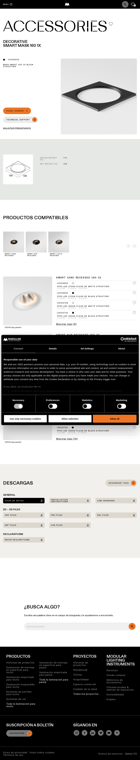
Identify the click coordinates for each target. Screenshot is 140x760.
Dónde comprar (116, 675)
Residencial (80, 669)
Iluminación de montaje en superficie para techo (20, 670)
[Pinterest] (117, 733)
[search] (132, 626)
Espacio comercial (84, 684)
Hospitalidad (81, 679)
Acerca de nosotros (110, 753)
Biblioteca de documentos (115, 681)
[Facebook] (84, 733)
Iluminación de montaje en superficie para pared (53, 665)
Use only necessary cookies (25, 418)
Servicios (112, 670)
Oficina (77, 674)
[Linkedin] (92, 733)
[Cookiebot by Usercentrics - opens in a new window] (122, 339)
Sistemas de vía (16, 699)
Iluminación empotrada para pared (53, 673)
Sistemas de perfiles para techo (19, 693)
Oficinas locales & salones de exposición (120, 688)
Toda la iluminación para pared (53, 681)
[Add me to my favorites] (111, 24)
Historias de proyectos (80, 664)
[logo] (67, 4)
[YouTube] (109, 733)
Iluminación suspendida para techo (20, 685)
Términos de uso (13, 754)
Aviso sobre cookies (42, 752)
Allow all (114, 418)
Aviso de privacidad (15, 752)
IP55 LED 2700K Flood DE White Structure (83, 287)
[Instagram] (76, 733)
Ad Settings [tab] (87, 348)
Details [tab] (53, 348)
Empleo (111, 699)
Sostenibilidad (115, 694)
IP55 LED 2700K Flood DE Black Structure (83, 296)
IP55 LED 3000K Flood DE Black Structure (83, 316)
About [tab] (121, 348)
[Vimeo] (100, 733)
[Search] (125, 4)
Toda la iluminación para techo (20, 705)
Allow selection (70, 418)
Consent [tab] (18, 348)
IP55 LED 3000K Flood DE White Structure (83, 306)
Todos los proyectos (86, 693)
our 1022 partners (23, 364)
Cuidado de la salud (85, 689)
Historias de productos (20, 662)
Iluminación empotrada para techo (20, 678)
